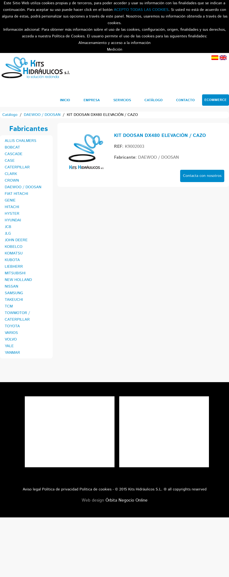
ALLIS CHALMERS (20, 141)
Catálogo (153, 100)
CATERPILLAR (17, 167)
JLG (8, 233)
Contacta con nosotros (202, 176)
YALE (9, 346)
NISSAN (11, 286)
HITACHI (12, 207)
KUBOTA (12, 260)
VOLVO (11, 339)
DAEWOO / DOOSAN (42, 115)
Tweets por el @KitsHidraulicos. (164, 399)
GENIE (10, 200)
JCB (8, 227)
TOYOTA (12, 326)
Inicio (65, 100)
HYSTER (12, 213)
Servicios (122, 100)
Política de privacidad (60, 489)
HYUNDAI (13, 220)
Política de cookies (95, 489)
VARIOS (11, 333)
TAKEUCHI (14, 299)
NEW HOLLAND (18, 280)
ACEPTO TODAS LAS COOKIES (141, 10)
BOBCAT (12, 147)
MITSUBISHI (15, 273)
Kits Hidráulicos (35, 68)
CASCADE (13, 154)
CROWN (12, 180)
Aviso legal (32, 489)
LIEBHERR (14, 266)
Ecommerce (215, 100)
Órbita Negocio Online (127, 500)
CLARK (11, 174)
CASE (10, 160)
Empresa (92, 100)
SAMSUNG (14, 293)
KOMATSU (14, 253)
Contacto (185, 100)
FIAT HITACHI (16, 194)
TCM (9, 306)
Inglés (223, 57)
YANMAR (12, 352)
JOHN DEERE (16, 240)
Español (214, 57)
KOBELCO (13, 246)
